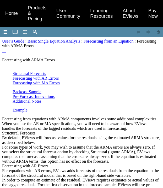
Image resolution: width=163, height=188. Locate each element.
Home (11, 13)
